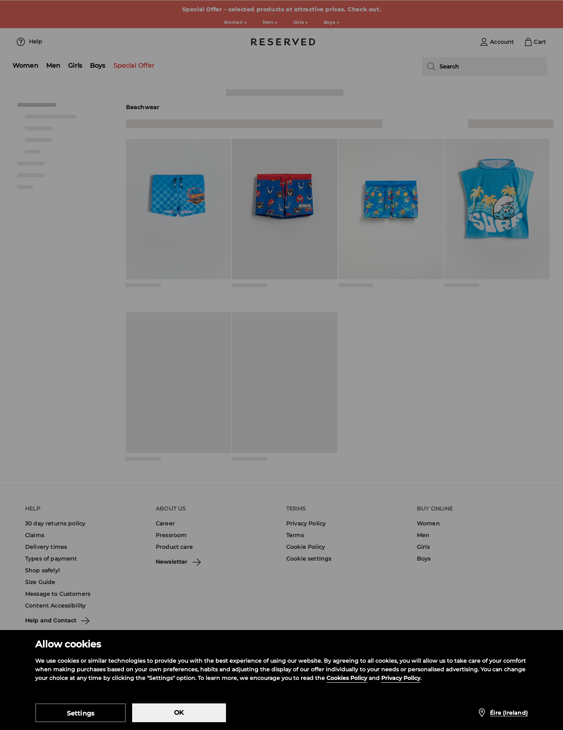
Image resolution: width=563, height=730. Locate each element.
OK (179, 712)
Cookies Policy (346, 677)
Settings (81, 713)
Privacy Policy (400, 677)
